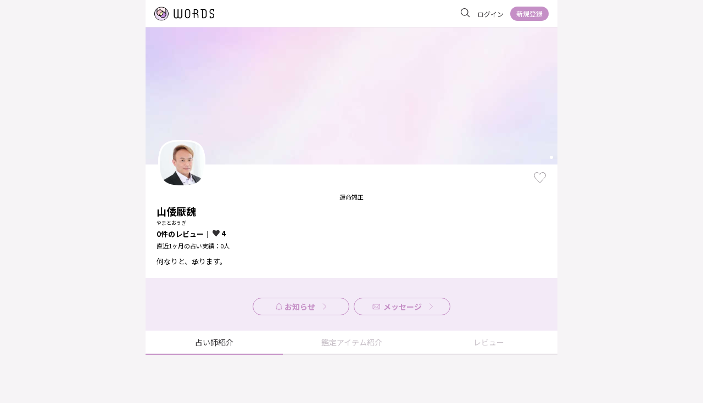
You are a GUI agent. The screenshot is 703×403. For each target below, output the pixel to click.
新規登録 (529, 13)
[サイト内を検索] (465, 13)
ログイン (490, 14)
